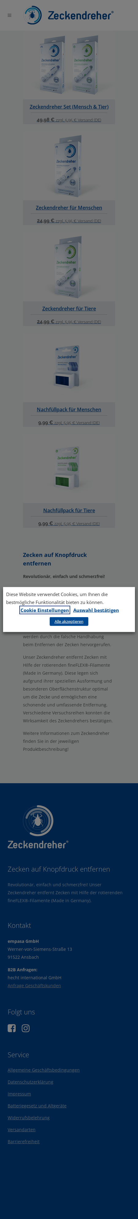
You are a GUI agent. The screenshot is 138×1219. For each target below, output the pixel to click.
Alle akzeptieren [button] (69, 621)
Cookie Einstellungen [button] (45, 610)
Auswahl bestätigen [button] (96, 610)
